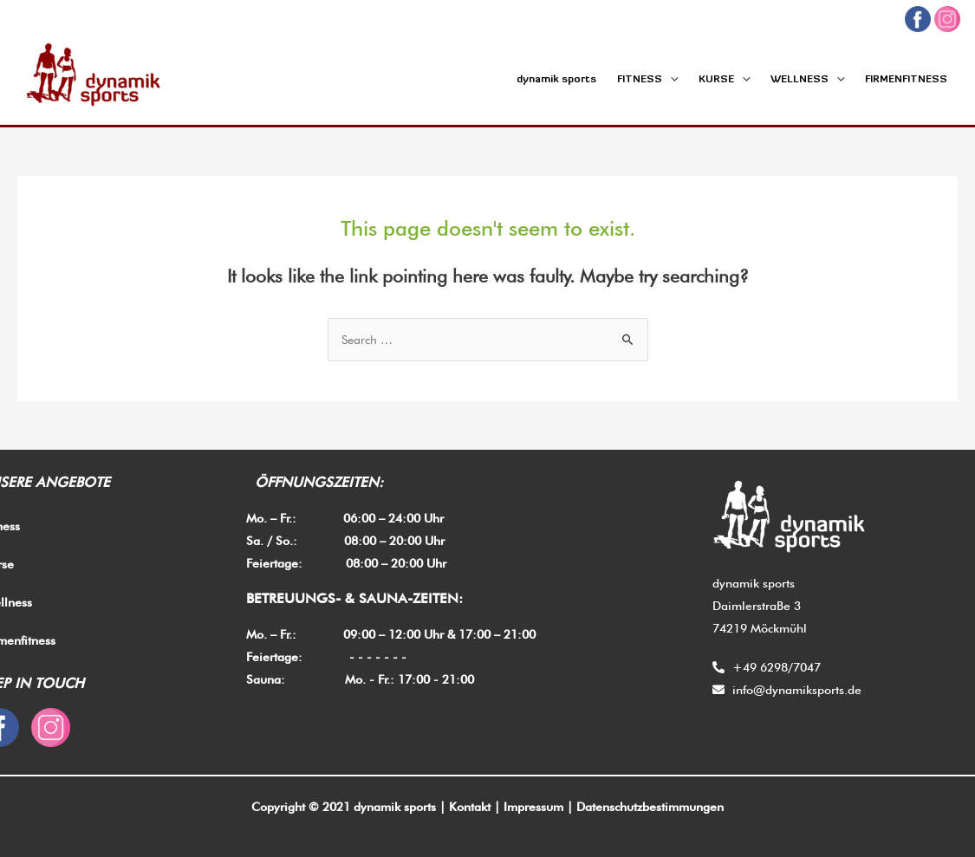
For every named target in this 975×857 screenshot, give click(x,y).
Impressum (533, 807)
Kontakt (470, 807)
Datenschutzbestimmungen (650, 807)
